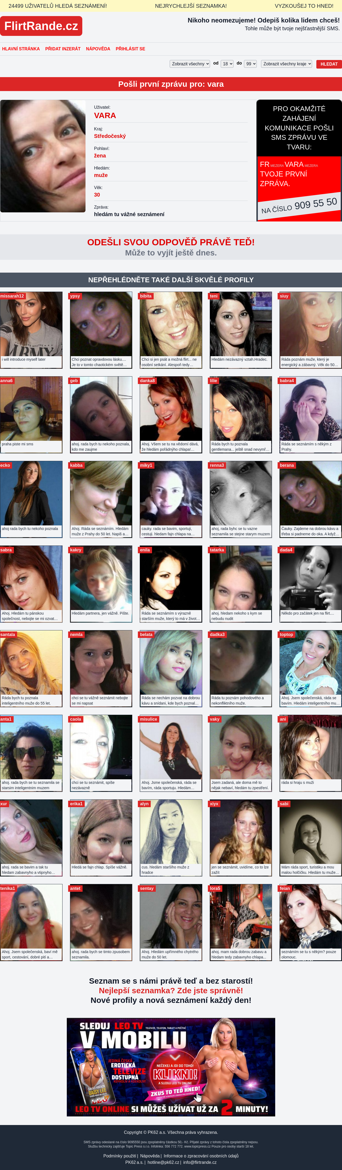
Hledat (329, 64)
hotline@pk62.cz (163, 1162)
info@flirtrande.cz (200, 1162)
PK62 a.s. (134, 1162)
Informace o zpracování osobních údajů (201, 1156)
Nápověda (98, 49)
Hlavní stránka (21, 49)
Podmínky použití (119, 1156)
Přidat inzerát (62, 49)
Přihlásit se (130, 49)
